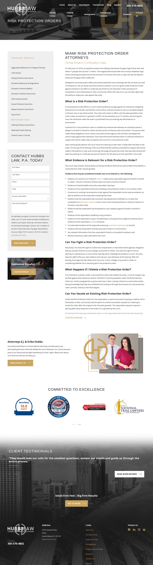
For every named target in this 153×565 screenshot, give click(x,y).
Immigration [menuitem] (89, 14)
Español (117, 5)
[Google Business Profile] (144, 529)
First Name (16, 167)
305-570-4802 (135, 5)
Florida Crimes (92, 535)
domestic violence (88, 202)
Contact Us (90, 558)
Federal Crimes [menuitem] (70, 14)
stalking (93, 222)
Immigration (91, 544)
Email (14, 189)
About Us (72, 5)
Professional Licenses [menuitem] (105, 14)
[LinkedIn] (134, 529)
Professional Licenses (94, 549)
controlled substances (117, 225)
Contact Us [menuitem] (139, 14)
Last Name (16, 175)
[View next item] (78, 424)
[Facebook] (129, 529)
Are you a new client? (19, 196)
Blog (109, 5)
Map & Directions (49, 539)
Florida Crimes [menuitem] (52, 14)
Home (62, 5)
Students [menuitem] (127, 14)
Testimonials (98, 5)
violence (99, 179)
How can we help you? (19, 203)
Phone (14, 182)
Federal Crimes (92, 539)
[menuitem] (30, 67)
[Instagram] (139, 529)
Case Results (84, 5)
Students (89, 554)
